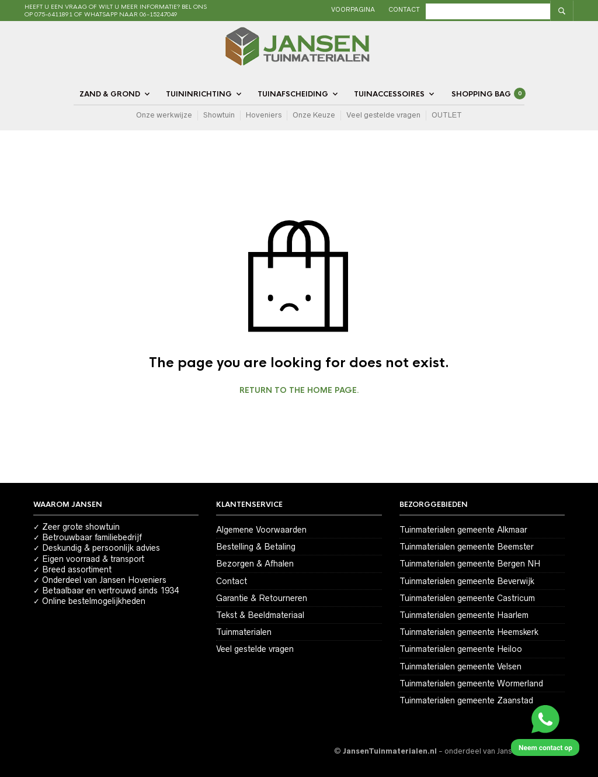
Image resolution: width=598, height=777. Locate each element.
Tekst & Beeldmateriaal (260, 615)
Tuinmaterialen (244, 632)
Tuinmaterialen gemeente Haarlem (464, 615)
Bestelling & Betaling (255, 546)
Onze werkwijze (164, 114)
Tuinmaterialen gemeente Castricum (467, 598)
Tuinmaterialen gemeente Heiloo (460, 649)
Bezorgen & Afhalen (255, 563)
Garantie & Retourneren (261, 598)
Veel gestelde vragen (383, 114)
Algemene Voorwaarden (261, 529)
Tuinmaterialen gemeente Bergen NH (469, 563)
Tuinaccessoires (389, 94)
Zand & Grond (109, 94)
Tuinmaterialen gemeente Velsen (460, 666)
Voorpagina (380, 9)
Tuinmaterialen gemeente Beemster (466, 546)
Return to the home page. (299, 390)
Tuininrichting (199, 94)
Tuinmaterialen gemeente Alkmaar (463, 529)
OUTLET (447, 114)
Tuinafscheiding (293, 94)
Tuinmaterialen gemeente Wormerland (471, 683)
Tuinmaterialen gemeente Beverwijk (466, 581)
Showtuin (219, 114)
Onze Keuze (314, 114)
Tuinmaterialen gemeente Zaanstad (466, 700)
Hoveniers (263, 114)
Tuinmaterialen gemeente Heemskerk (468, 632)
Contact (431, 9)
